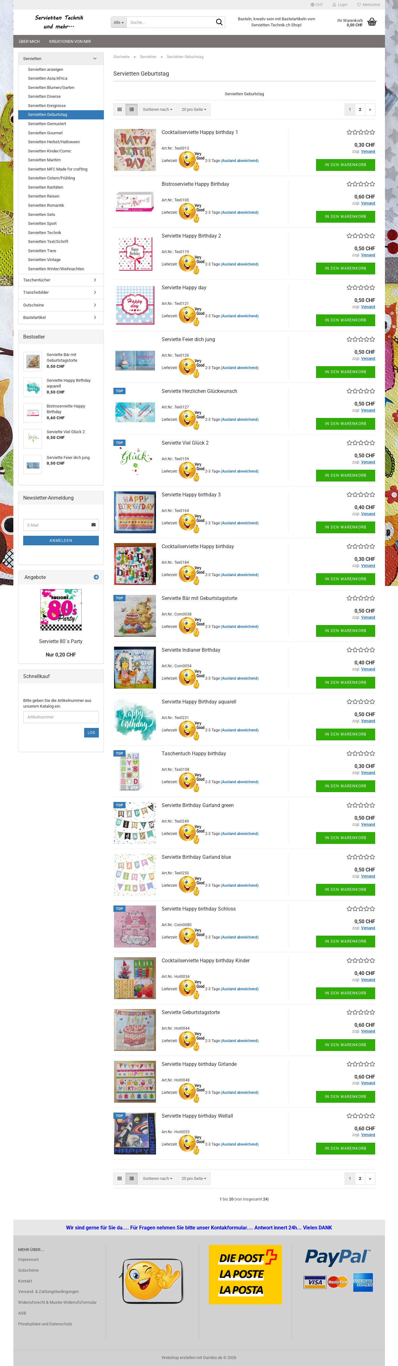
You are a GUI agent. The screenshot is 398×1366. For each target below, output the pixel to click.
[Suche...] (118, 22)
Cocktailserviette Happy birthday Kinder (206, 961)
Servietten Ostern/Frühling (51, 178)
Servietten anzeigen (45, 69)
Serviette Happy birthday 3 (191, 495)
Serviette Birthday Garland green (198, 805)
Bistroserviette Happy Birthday (195, 184)
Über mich (29, 41)
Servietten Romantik (46, 205)
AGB (22, 1313)
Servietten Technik (44, 232)
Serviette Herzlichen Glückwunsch (199, 391)
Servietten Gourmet (45, 133)
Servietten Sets (41, 214)
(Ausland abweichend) (240, 160)
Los (91, 732)
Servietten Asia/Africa (47, 78)
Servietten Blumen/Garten (51, 87)
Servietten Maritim (44, 160)
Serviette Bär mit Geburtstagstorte (199, 598)
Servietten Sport (42, 223)
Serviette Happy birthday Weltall (197, 1116)
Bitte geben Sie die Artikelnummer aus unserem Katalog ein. (57, 703)
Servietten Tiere (42, 250)
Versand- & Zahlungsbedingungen (48, 1291)
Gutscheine (33, 305)
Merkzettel (368, 5)
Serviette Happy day (184, 288)
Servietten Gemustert (47, 123)
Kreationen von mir (70, 41)
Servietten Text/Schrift (48, 241)
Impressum (28, 1259)
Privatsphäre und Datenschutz (45, 1324)
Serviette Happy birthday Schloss (199, 909)
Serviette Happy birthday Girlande (199, 1064)
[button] (317, 5)
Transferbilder (36, 292)
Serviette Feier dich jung (188, 339)
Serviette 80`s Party (61, 641)
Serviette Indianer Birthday (191, 650)
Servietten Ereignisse (47, 105)
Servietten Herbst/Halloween (54, 141)
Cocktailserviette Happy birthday (198, 546)
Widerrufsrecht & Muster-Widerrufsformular (57, 1302)
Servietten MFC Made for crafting (57, 169)
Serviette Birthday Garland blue (196, 857)
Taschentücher (36, 280)
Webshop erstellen (178, 1357)
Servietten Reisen (43, 196)
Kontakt (25, 1281)
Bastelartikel (34, 317)
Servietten (32, 58)
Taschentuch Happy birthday (194, 753)
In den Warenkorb (345, 165)
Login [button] (340, 5)
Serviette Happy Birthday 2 (191, 236)
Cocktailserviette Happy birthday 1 (200, 132)
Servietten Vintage (44, 259)
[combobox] (158, 110)
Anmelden (61, 540)
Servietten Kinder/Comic (49, 151)
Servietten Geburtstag (47, 114)
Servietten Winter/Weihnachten (56, 268)
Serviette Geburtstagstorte (191, 1012)
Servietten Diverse (44, 96)
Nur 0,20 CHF (61, 655)
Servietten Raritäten (45, 187)
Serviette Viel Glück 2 (185, 443)
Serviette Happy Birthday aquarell (199, 702)
